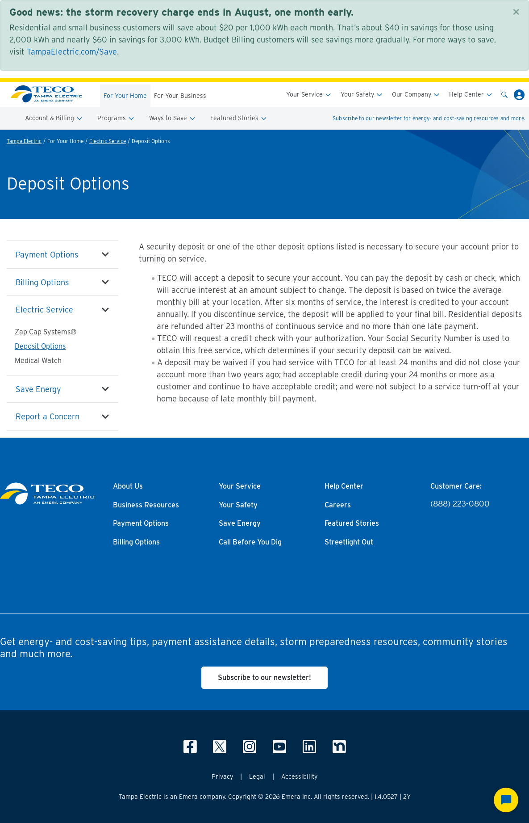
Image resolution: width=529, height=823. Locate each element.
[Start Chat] (506, 800)
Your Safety (362, 94)
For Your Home (125, 95)
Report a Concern (47, 416)
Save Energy (38, 389)
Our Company (416, 94)
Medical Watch (38, 360)
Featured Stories (238, 118)
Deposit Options (40, 346)
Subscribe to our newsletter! (264, 677)
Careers (338, 505)
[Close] (516, 11)
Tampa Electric (24, 141)
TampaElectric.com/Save (72, 51)
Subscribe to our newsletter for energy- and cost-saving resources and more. (429, 118)
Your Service (309, 94)
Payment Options (47, 254)
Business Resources (146, 505)
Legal (257, 776)
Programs (116, 118)
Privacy (222, 776)
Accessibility (299, 776)
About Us (128, 486)
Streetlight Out (349, 542)
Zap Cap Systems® (45, 332)
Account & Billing (54, 118)
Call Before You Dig (250, 542)
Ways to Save (172, 118)
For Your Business (180, 95)
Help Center (471, 94)
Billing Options (42, 282)
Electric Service (107, 141)
